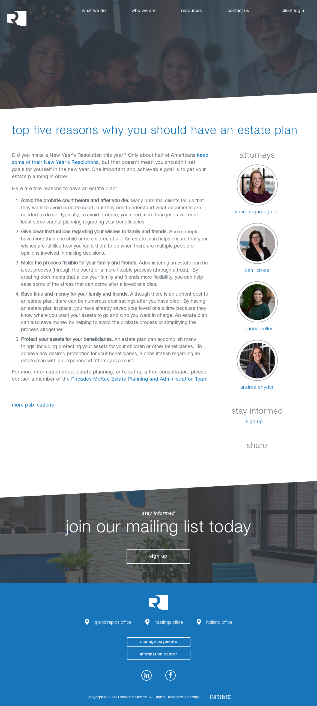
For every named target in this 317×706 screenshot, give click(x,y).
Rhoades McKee (16, 18)
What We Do (94, 11)
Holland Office (219, 622)
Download (284, 459)
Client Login (293, 11)
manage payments (158, 642)
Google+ (271, 459)
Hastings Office (169, 622)
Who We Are (143, 11)
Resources (191, 11)
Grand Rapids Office (112, 622)
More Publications (33, 405)
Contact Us (238, 11)
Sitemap (192, 697)
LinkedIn (230, 459)
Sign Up (254, 422)
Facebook (243, 459)
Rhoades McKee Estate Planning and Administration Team (139, 379)
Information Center (158, 655)
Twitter (257, 459)
